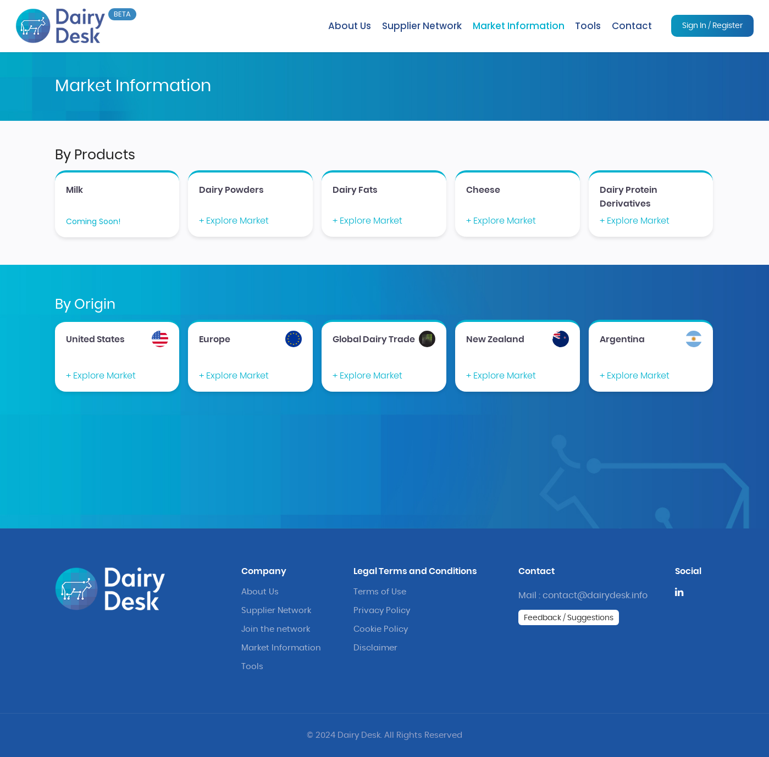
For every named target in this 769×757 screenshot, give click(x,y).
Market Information (519, 25)
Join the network (275, 629)
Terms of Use (379, 592)
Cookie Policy (380, 629)
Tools (588, 25)
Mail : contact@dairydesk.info (583, 595)
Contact (632, 25)
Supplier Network (422, 25)
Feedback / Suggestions (568, 618)
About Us (349, 25)
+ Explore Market (234, 220)
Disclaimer (375, 648)
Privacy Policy (381, 610)
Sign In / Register (712, 26)
